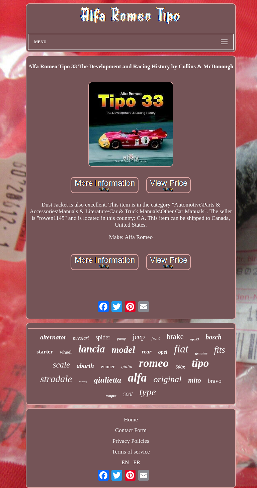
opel (163, 352)
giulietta (107, 380)
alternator (53, 337)
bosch (213, 337)
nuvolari (81, 338)
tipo (200, 363)
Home (131, 419)
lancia (91, 349)
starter (44, 351)
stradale (56, 379)
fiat (181, 349)
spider (102, 337)
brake (175, 336)
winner (108, 366)
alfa (137, 377)
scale (61, 364)
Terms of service (131, 452)
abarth (85, 365)
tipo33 (194, 339)
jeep (139, 336)
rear (146, 351)
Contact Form (131, 430)
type (147, 391)
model (123, 349)
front (156, 338)
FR (136, 462)
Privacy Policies (130, 441)
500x (180, 367)
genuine (201, 353)
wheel (66, 352)
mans (83, 382)
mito (194, 380)
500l (128, 394)
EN (125, 462)
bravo (215, 381)
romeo (154, 363)
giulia (127, 366)
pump (121, 338)
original (167, 379)
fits (219, 350)
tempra (111, 396)
